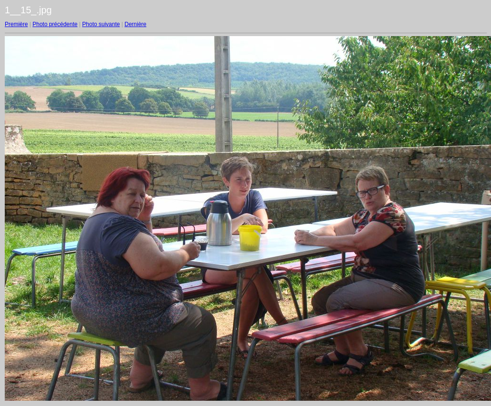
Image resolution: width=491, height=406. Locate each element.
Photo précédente (54, 24)
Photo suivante (101, 24)
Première (16, 24)
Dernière (135, 24)
